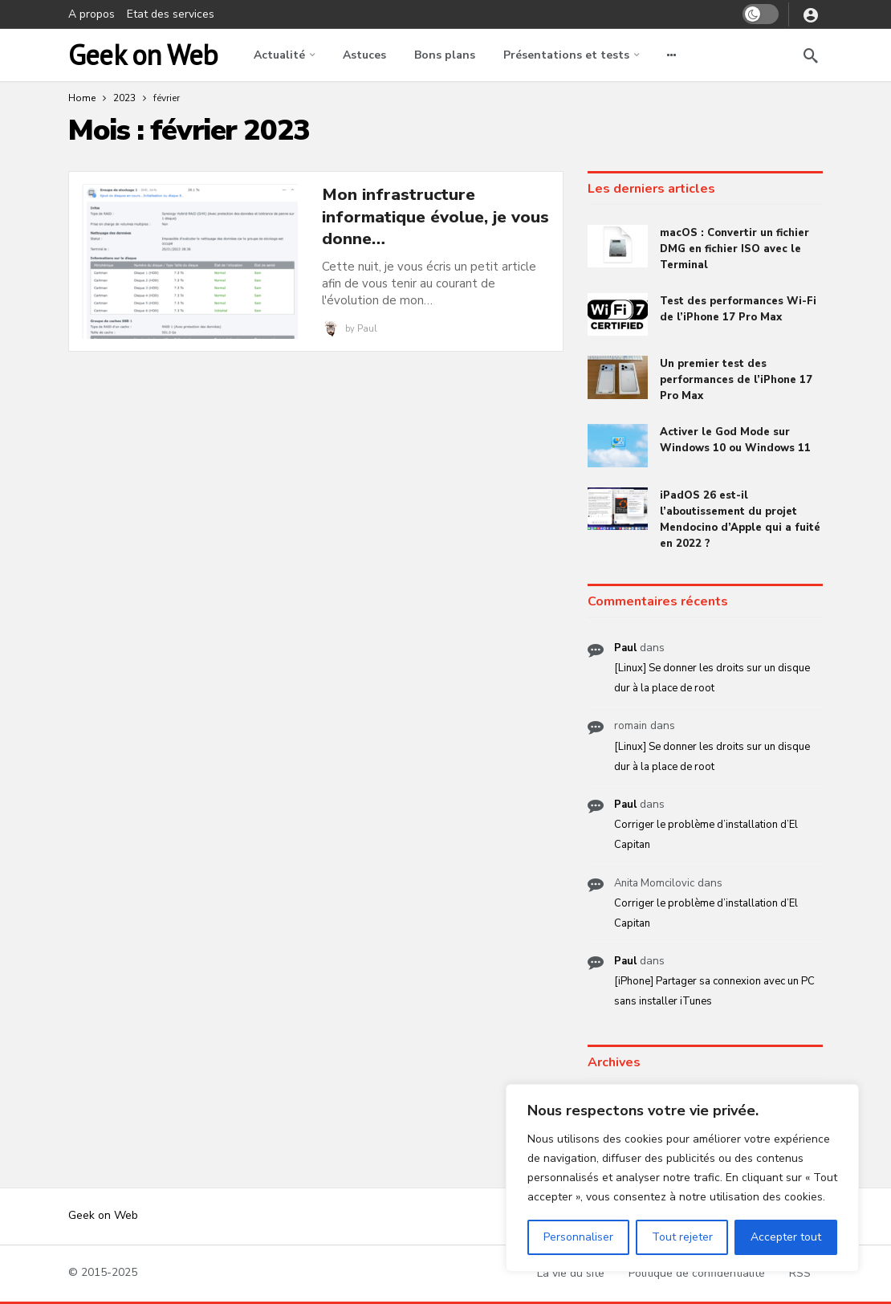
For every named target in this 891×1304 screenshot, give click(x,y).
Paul (366, 329)
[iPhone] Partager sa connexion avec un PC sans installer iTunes (714, 991)
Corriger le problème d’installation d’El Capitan (706, 834)
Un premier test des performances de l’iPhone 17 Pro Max (736, 380)
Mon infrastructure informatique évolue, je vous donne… (435, 217)
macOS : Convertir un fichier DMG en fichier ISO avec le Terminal (734, 249)
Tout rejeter (682, 1237)
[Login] (811, 14)
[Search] (811, 55)
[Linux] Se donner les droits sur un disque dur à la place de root (712, 678)
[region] (682, 1178)
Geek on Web (143, 55)
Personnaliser (578, 1237)
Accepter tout (786, 1237)
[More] (671, 55)
